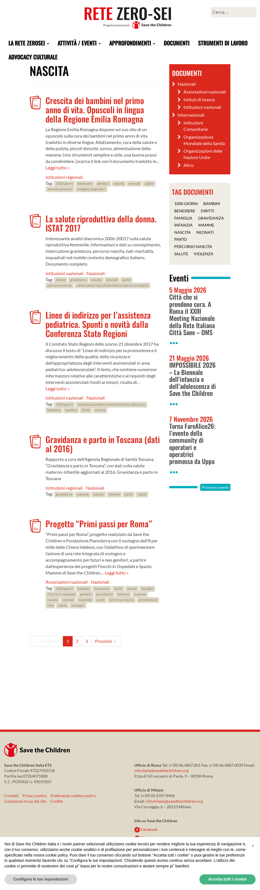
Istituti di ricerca (199, 99)
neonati (134, 184)
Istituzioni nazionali (64, 273)
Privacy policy (34, 795)
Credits (56, 801)
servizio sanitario (59, 189)
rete (50, 605)
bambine (53, 410)
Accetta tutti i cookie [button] (227, 879)
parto (126, 280)
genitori (103, 184)
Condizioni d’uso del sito (25, 801)
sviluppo (77, 605)
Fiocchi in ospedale (61, 594)
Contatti (11, 795)
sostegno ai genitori (91, 189)
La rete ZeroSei (28, 43)
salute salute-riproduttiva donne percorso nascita (112, 285)
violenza (203, 253)
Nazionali (96, 273)
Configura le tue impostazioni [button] (40, 879)
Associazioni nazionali (67, 581)
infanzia (123, 594)
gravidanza (78, 280)
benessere (85, 184)
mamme (83, 494)
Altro (188, 165)
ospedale (85, 600)
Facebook (146, 829)
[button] (252, 845)
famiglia (147, 588)
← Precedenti (46, 641)
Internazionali (191, 114)
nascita (119, 184)
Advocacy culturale (33, 57)
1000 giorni (64, 184)
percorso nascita (59, 285)
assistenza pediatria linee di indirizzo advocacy (111, 404)
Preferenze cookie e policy (73, 795)
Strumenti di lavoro (222, 43)
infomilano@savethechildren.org (174, 801)
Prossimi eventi (215, 487)
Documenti (177, 43)
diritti (86, 410)
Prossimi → (106, 641)
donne (60, 280)
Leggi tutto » (57, 167)
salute (149, 184)
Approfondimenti (132, 43)
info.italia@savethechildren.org (161, 770)
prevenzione (148, 600)
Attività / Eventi (79, 43)
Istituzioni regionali (64, 177)
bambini (71, 410)
